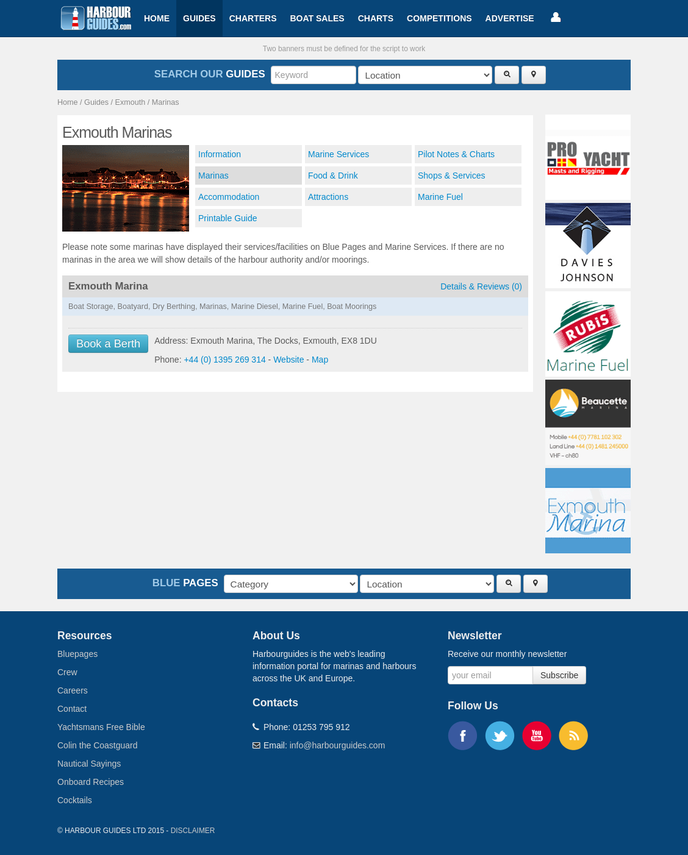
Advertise (510, 18)
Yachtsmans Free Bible (101, 727)
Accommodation (228, 197)
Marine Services (338, 154)
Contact (72, 709)
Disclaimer (193, 830)
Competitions (439, 18)
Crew (67, 672)
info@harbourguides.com (337, 745)
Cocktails (74, 800)
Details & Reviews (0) (481, 286)
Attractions (328, 197)
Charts (375, 18)
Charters (253, 18)
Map (320, 359)
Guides (199, 18)
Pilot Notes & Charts (456, 154)
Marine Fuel (440, 197)
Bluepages (77, 654)
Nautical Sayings (89, 763)
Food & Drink (333, 175)
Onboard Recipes (90, 782)
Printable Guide (227, 218)
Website (288, 359)
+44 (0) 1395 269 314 (224, 359)
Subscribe (559, 675)
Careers (72, 690)
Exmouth (130, 102)
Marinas (165, 102)
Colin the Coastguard (97, 745)
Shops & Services (452, 175)
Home (157, 18)
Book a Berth (108, 344)
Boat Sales (317, 18)
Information (219, 154)
